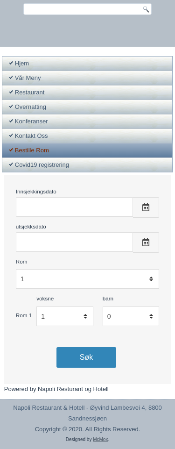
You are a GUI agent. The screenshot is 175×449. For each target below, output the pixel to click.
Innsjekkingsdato (36, 191)
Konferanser (31, 121)
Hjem (22, 63)
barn (108, 298)
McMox (100, 439)
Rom (22, 261)
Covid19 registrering (42, 164)
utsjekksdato (31, 226)
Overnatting (30, 106)
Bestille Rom (32, 150)
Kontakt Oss (31, 135)
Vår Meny (28, 77)
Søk (86, 357)
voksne (45, 298)
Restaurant (30, 92)
